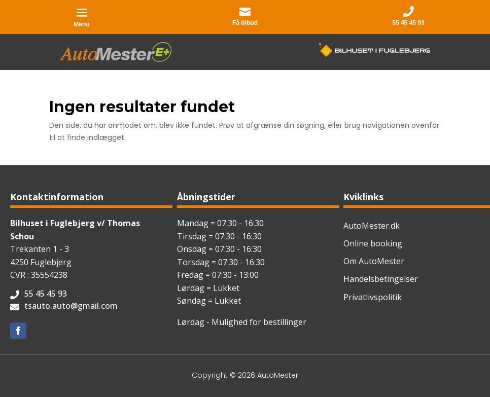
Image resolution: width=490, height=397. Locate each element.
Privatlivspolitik (372, 297)
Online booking (372, 243)
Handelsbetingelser (380, 278)
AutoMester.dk (371, 225)
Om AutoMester (373, 261)
